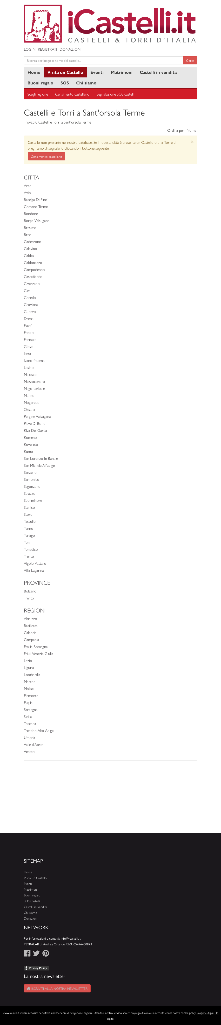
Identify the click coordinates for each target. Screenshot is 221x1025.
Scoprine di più (205, 1013)
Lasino (29, 367)
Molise (28, 688)
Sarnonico (31, 479)
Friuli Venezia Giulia (38, 653)
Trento (29, 556)
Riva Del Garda (35, 430)
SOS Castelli (32, 901)
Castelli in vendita (158, 72)
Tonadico (31, 549)
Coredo (30, 297)
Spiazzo (29, 493)
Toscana (30, 723)
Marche (29, 681)
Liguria (29, 667)
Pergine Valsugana (37, 416)
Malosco (30, 374)
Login (29, 49)
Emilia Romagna (36, 646)
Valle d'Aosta (33, 744)
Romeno (30, 437)
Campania (31, 639)
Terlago (29, 535)
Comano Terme (36, 206)
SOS (64, 83)
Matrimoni (122, 72)
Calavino (30, 248)
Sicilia (28, 716)
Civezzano (32, 283)
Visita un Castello (65, 72)
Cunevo (30, 311)
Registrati (47, 49)
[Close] (192, 141)
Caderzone (32, 241)
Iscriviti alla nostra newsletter (57, 988)
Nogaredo (32, 402)
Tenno (28, 528)
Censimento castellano (72, 94)
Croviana (31, 304)
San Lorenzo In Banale (41, 458)
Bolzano (30, 591)
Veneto (29, 751)
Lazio (28, 660)
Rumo (28, 451)
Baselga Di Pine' (35, 199)
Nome (191, 130)
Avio (27, 192)
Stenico (29, 507)
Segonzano (32, 486)
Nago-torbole (34, 388)
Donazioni (70, 49)
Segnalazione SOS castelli (115, 94)
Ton (27, 542)
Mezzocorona (34, 381)
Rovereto (31, 444)
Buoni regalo (40, 83)
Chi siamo (86, 83)
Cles (27, 290)
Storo (28, 514)
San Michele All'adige (39, 465)
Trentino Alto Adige (39, 730)
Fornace (30, 339)
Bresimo (30, 227)
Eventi (97, 72)
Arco (28, 185)
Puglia (28, 702)
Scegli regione (37, 94)
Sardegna (31, 709)
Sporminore (33, 500)
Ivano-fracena (34, 360)
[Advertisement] (110, 799)
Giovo (28, 346)
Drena (28, 318)
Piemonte (31, 695)
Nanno (29, 395)
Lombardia (32, 674)
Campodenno (34, 269)
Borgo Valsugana (36, 220)
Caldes (29, 255)
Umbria (29, 737)
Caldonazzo (33, 262)
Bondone (31, 213)
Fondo (29, 332)
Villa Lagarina (34, 570)
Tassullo (30, 521)
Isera (27, 353)
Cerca (190, 60)
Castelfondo (33, 276)
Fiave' (28, 325)
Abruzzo (30, 618)
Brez (27, 234)
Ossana (29, 409)
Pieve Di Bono (35, 423)
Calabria (30, 632)
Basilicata (31, 625)
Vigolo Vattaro (35, 563)
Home (33, 72)
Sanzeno (30, 472)
